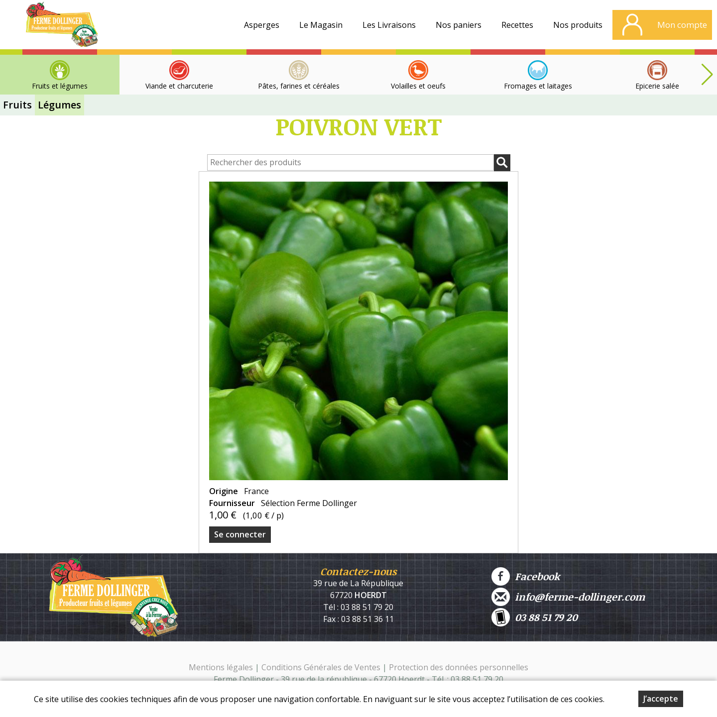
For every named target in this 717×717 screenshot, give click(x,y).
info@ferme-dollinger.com (568, 597)
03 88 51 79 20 (534, 617)
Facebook (525, 576)
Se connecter (240, 534)
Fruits (17, 104)
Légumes (59, 104)
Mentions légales (221, 667)
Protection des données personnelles (458, 667)
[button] (707, 75)
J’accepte (660, 699)
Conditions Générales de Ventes (321, 667)
